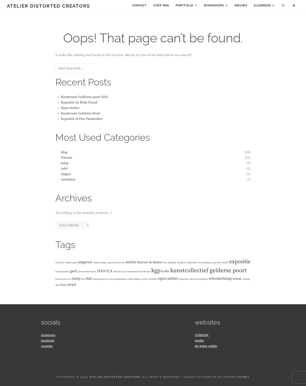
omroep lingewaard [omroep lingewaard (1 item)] (118, 279)
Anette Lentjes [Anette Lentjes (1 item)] (71, 262)
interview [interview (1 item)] (117, 271)
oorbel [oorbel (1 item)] (144, 279)
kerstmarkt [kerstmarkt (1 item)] (145, 271)
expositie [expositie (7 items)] (240, 261)
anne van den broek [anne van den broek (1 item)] (116, 262)
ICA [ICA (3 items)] (109, 271)
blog (64, 152)
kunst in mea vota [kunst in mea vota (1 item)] (63, 279)
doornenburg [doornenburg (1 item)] (205, 262)
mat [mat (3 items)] (88, 278)
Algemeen (262, 5)
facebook (47, 340)
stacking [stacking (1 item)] (246, 279)
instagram (48, 335)
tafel (64, 168)
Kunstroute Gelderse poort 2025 (84, 97)
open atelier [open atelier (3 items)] (168, 278)
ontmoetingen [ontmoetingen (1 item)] (134, 279)
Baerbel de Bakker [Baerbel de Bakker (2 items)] (150, 262)
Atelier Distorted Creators (48, 6)
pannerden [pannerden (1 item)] (184, 279)
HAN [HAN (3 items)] (101, 271)
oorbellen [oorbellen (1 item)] (152, 279)
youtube (47, 346)
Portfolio (184, 5)
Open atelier (70, 108)
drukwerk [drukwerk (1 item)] (216, 262)
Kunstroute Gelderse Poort (80, 113)
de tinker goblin (206, 346)
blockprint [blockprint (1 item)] (182, 262)
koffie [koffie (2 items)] (165, 271)
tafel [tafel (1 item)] (57, 285)
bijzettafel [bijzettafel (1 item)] (171, 262)
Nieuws (241, 5)
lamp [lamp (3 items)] (76, 278)
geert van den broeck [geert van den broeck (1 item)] (87, 271)
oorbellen (68, 179)
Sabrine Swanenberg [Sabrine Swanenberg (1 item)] (198, 279)
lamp (64, 163)
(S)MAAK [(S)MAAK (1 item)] (59, 262)
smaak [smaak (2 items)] (236, 279)
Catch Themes (236, 376)
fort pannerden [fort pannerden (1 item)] (62, 271)
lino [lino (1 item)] (83, 279)
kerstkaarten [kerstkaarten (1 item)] (133, 271)
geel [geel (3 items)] (73, 271)
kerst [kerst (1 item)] (124, 271)
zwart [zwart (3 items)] (71, 284)
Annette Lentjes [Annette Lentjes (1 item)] (100, 262)
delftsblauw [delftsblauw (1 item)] (192, 262)
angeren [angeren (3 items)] (85, 262)
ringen (66, 174)
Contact (139, 5)
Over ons (161, 5)
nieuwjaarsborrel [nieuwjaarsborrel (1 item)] (101, 279)
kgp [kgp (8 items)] (156, 270)
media (199, 340)
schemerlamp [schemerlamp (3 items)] (220, 278)
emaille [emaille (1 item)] (225, 262)
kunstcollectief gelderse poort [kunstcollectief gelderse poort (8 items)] (208, 270)
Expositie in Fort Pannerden (81, 119)
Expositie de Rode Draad (79, 102)
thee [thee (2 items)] (63, 285)
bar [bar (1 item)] (165, 262)
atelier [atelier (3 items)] (130, 262)
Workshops (214, 5)
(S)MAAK (202, 335)
